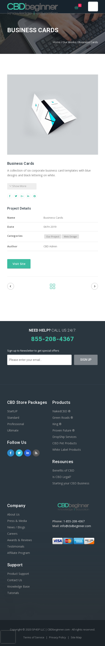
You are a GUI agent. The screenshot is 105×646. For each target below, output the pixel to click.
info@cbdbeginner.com (75, 526)
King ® (56, 424)
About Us (13, 514)
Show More (17, 186)
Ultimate (13, 430)
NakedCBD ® (61, 411)
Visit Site (18, 264)
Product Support (18, 574)
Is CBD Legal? (61, 477)
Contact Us (14, 580)
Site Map (76, 637)
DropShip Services (64, 437)
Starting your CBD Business (70, 483)
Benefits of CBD (63, 470)
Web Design (70, 236)
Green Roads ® (62, 418)
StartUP (12, 411)
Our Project (52, 236)
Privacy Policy (58, 637)
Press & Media (17, 521)
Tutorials (13, 593)
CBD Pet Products (64, 443)
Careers (12, 534)
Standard (13, 418)
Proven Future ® (63, 430)
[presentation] (8, 637)
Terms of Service (34, 637)
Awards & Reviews (19, 540)
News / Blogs (16, 527)
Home (56, 42)
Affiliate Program (18, 553)
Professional (15, 424)
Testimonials (15, 546)
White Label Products (66, 450)
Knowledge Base (18, 586)
